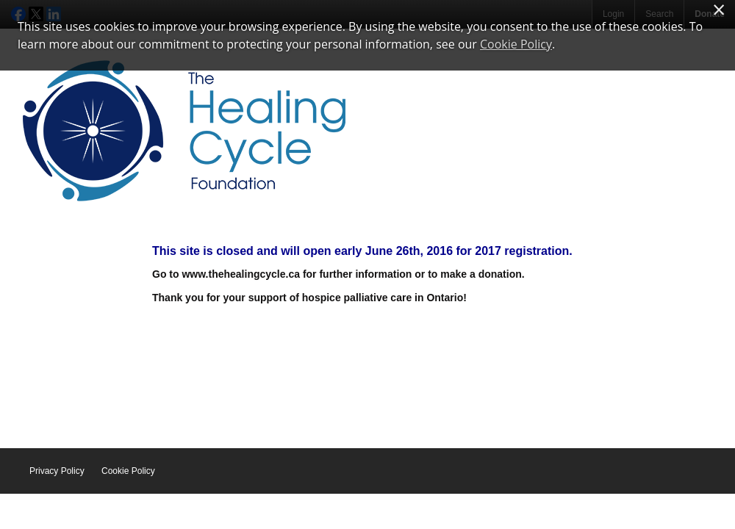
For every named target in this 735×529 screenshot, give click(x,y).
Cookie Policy (128, 471)
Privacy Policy (57, 471)
